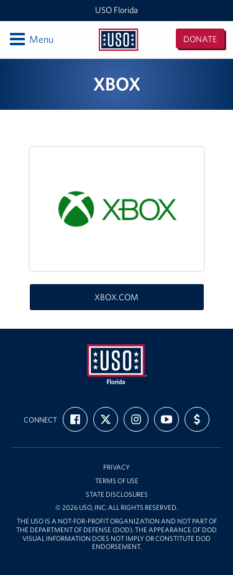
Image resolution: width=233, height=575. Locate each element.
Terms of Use (117, 481)
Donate (200, 39)
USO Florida (116, 10)
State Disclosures (117, 495)
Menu (30, 39)
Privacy (116, 467)
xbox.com (116, 297)
